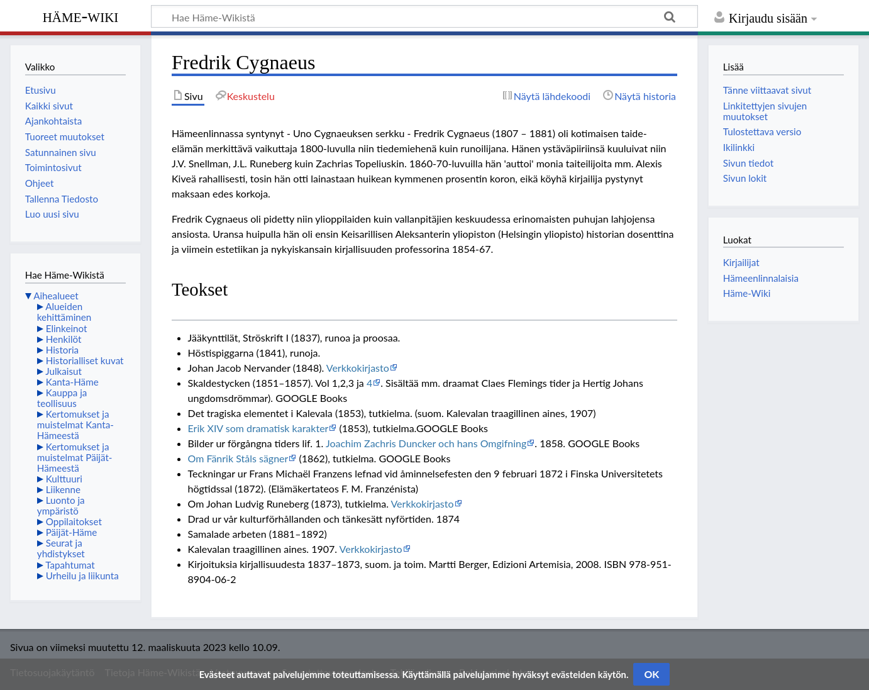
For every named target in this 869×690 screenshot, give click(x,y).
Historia (62, 349)
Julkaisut (63, 371)
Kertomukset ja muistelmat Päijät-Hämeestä (75, 457)
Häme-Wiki (81, 16)
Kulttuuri (64, 478)
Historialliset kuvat (85, 360)
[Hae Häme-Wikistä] (424, 16)
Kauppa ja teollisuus (62, 398)
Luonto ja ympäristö (61, 505)
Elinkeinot (66, 328)
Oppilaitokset (74, 521)
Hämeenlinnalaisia (761, 278)
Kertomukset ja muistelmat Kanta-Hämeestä (75, 424)
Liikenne (63, 489)
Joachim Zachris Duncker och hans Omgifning (426, 443)
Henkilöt (64, 339)
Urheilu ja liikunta (82, 575)
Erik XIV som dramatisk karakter (258, 428)
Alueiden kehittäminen (64, 312)
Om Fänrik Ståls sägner (238, 458)
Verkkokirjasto (357, 368)
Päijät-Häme (71, 532)
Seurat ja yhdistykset (61, 548)
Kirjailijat (741, 262)
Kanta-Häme (72, 381)
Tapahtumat (70, 564)
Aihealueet (55, 295)
